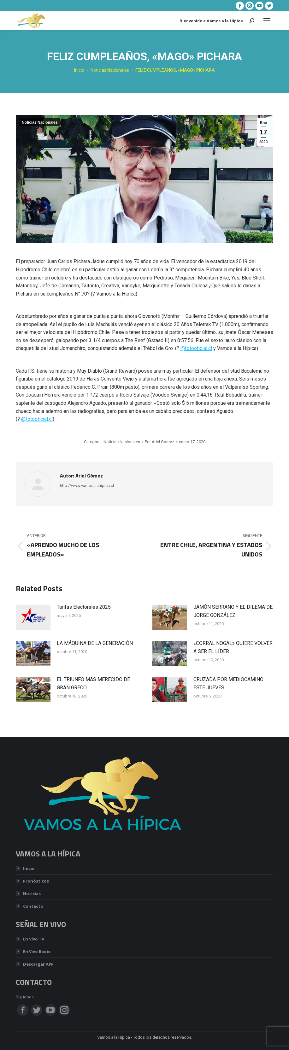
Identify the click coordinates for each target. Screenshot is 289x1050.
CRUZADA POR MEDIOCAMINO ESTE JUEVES (228, 683)
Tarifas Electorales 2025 (84, 607)
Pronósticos (36, 881)
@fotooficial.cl (196, 348)
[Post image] (33, 617)
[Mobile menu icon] (267, 20)
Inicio (29, 868)
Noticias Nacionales (39, 122)
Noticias (32, 893)
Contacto (33, 906)
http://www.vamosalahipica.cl (87, 485)
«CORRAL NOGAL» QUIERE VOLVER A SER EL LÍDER (233, 647)
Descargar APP (38, 964)
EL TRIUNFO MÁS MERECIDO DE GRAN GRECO (93, 683)
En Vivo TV (33, 939)
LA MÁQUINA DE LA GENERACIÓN (95, 643)
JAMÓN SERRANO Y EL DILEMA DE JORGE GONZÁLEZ (233, 611)
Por (159, 441)
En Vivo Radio (37, 951)
